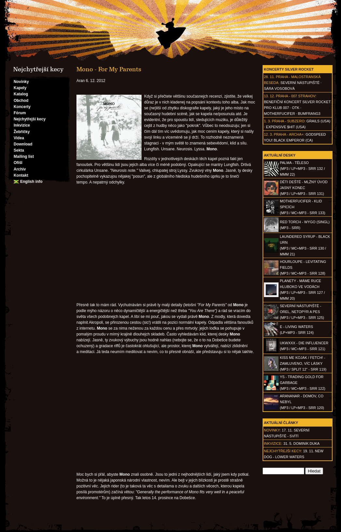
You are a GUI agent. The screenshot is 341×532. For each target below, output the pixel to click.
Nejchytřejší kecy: (283, 451)
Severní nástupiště (300, 83)
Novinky (21, 81)
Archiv (20, 169)
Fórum (20, 113)
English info (31, 181)
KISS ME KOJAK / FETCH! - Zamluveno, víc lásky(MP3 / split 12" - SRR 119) (303, 363)
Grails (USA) (318, 121)
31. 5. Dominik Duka (301, 443)
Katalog (21, 94)
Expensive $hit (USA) (286, 127)
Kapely (20, 88)
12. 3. (268, 134)
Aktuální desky (279, 155)
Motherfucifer (279, 114)
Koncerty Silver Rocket (289, 69)
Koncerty (22, 106)
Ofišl (18, 162)
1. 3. (267, 121)
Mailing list (24, 156)
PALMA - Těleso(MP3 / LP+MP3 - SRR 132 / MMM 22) (302, 168)
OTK (295, 108)
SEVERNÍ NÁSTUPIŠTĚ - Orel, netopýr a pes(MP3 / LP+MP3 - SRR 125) (302, 312)
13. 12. (269, 96)
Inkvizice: (273, 443)
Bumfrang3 (309, 114)
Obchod (21, 100)
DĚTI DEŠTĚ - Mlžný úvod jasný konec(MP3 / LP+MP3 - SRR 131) (304, 188)
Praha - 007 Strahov (295, 96)
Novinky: (272, 430)
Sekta (19, 150)
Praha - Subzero (288, 121)
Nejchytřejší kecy (30, 119)
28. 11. (269, 77)
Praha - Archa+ (289, 134)
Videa (19, 138)
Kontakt (21, 175)
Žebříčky (22, 132)
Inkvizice (22, 125)
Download (23, 144)
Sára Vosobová (279, 88)
